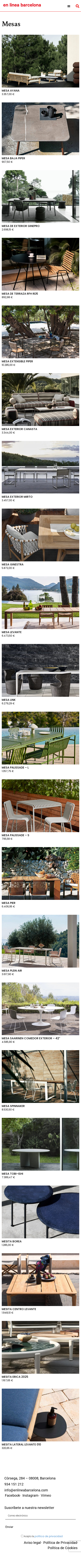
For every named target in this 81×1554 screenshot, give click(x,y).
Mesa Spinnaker (13, 1106)
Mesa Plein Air (12, 971)
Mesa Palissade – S (15, 835)
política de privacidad (49, 1536)
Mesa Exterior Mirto (17, 497)
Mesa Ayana (10, 91)
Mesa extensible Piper (17, 361)
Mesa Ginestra (12, 564)
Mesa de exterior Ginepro (21, 226)
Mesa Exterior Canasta (19, 429)
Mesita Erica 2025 (15, 1377)
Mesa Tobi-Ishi (12, 1174)
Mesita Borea (12, 1241)
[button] (68, 6)
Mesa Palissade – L (15, 768)
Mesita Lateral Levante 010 (21, 1444)
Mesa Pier (8, 903)
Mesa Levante (12, 632)
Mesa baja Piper (13, 158)
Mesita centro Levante (19, 1309)
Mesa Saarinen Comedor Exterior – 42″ (31, 1038)
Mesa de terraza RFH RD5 (20, 294)
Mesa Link (9, 700)
